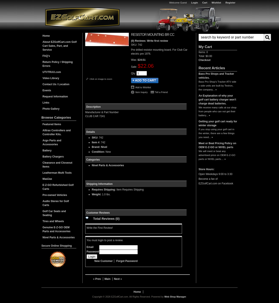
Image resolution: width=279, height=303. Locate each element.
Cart (204, 2)
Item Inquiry (141, 92)
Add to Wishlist (143, 87)
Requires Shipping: (104, 189)
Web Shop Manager (175, 296)
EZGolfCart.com (82, 17)
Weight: (96, 194)
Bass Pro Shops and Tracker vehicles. (216, 75)
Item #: (96, 142)
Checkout (205, 60)
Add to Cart (144, 80)
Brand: (96, 147)
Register (230, 2)
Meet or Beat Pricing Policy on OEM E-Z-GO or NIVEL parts (217, 145)
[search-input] (231, 37)
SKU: (134, 44)
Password (93, 251)
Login (194, 2)
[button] (218, 37)
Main (107, 278)
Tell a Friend (161, 92)
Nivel (104, 147)
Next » (118, 278)
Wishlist (216, 2)
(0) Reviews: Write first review (149, 40)
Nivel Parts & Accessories (108, 165)
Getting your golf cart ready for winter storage (218, 123)
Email (90, 247)
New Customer (103, 261)
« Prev (97, 278)
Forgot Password (127, 261)
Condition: (98, 151)
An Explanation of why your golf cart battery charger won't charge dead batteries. (217, 99)
